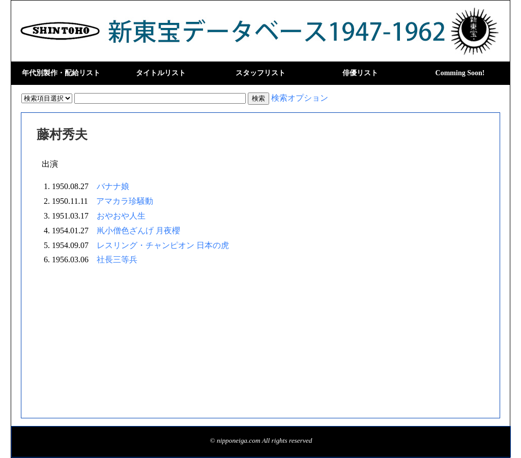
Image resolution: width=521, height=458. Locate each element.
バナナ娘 (113, 186)
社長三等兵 (117, 259)
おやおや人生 (121, 215)
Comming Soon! (460, 73)
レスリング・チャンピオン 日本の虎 (163, 245)
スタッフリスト (260, 73)
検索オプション (299, 98)
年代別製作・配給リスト (61, 73)
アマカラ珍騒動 (124, 201)
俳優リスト (360, 73)
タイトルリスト (161, 73)
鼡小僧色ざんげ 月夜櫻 (138, 230)
